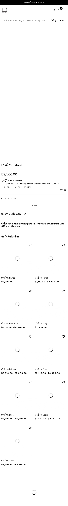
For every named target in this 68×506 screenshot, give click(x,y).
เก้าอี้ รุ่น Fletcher (42, 278)
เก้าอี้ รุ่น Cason (42, 415)
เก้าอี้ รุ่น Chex (7, 460)
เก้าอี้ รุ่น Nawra (8, 278)
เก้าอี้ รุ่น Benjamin (9, 323)
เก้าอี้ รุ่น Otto (41, 369)
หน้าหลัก (8, 20)
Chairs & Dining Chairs (36, 20)
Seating (18, 20)
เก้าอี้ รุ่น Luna (7, 415)
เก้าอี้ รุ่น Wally (41, 323)
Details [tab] (34, 205)
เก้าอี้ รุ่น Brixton (8, 369)
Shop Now (39, 2)
